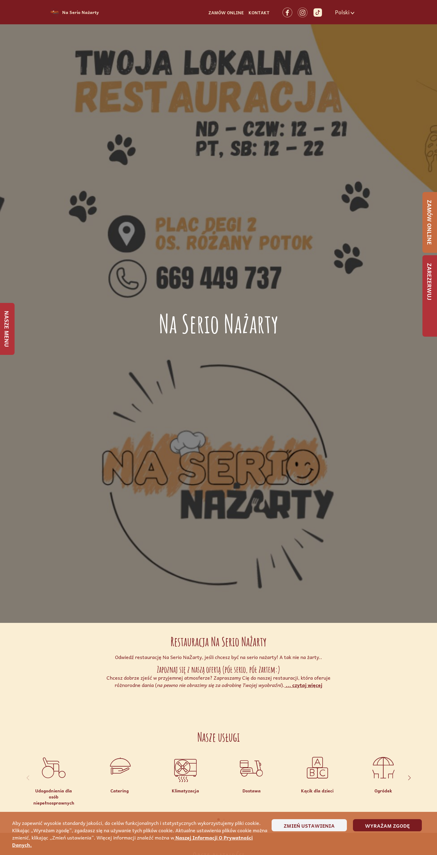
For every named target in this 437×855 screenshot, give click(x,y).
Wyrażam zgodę (387, 825)
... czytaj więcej (303, 685)
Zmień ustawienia (309, 825)
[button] (345, 12)
